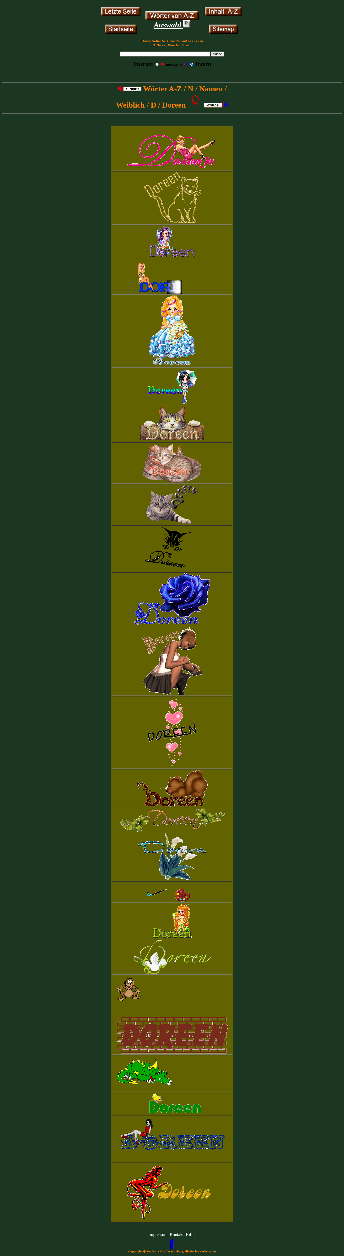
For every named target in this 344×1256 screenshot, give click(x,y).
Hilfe (190, 1234)
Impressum (157, 1234)
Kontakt (176, 1234)
